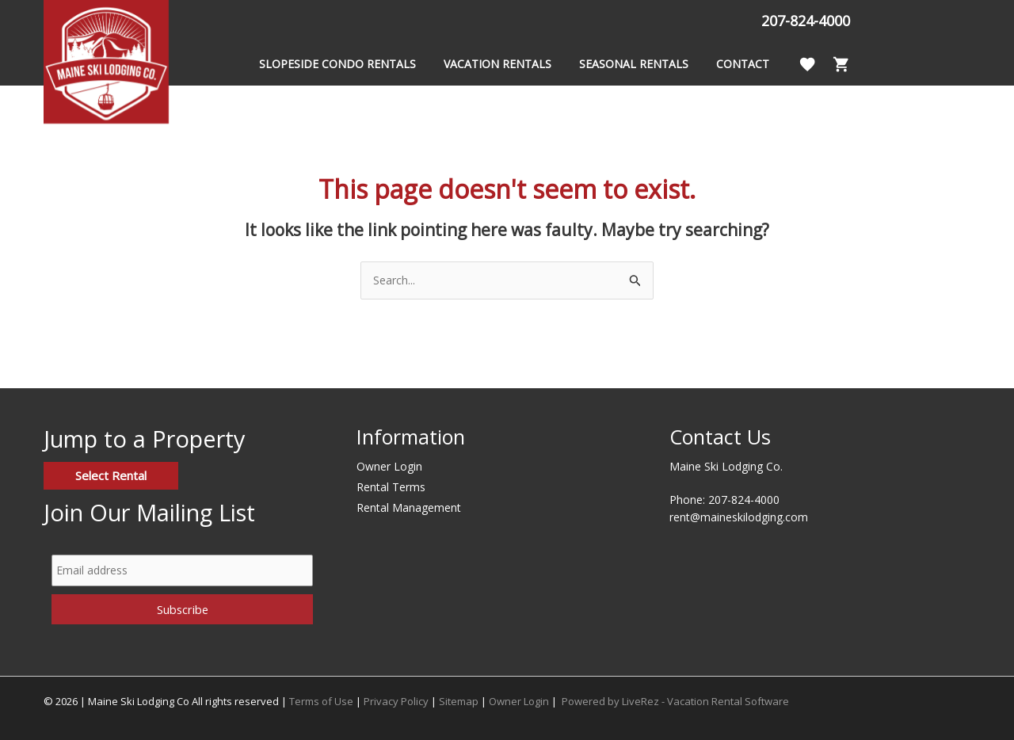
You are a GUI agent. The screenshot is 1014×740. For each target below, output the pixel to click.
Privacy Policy (396, 701)
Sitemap (458, 701)
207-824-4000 (794, 20)
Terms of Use (321, 701)
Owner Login (389, 466)
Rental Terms (390, 486)
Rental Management (408, 507)
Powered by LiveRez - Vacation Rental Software (675, 701)
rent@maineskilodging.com (738, 516)
